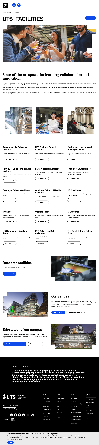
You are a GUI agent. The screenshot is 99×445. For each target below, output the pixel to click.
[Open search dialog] (20, 5)
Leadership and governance (75, 422)
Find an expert (60, 398)
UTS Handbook (89, 416)
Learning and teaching (76, 403)
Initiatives (73, 409)
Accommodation (46, 419)
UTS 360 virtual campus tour (14, 344)
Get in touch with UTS (9, 408)
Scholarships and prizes (47, 410)
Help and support (90, 402)
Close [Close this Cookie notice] (10, 442)
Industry (59, 401)
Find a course (46, 398)
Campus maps (35, 344)
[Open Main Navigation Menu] (15, 5)
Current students (90, 399)
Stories (58, 415)
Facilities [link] (16, 12)
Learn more (9, 159)
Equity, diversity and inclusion (76, 413)
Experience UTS (60, 412)
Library (87, 405)
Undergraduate (46, 401)
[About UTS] (9, 12)
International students (48, 413)
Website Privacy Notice (16, 439)
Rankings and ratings (76, 419)
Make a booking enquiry (77, 312)
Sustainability (74, 406)
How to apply (46, 406)
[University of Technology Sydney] (4, 12)
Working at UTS (89, 413)
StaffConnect (89, 410)
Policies (87, 407)
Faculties (73, 401)
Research (59, 403)
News (58, 406)
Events (58, 409)
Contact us (90, 18)
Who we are (74, 398)
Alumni (58, 417)
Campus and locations (76, 416)
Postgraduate (46, 403)
